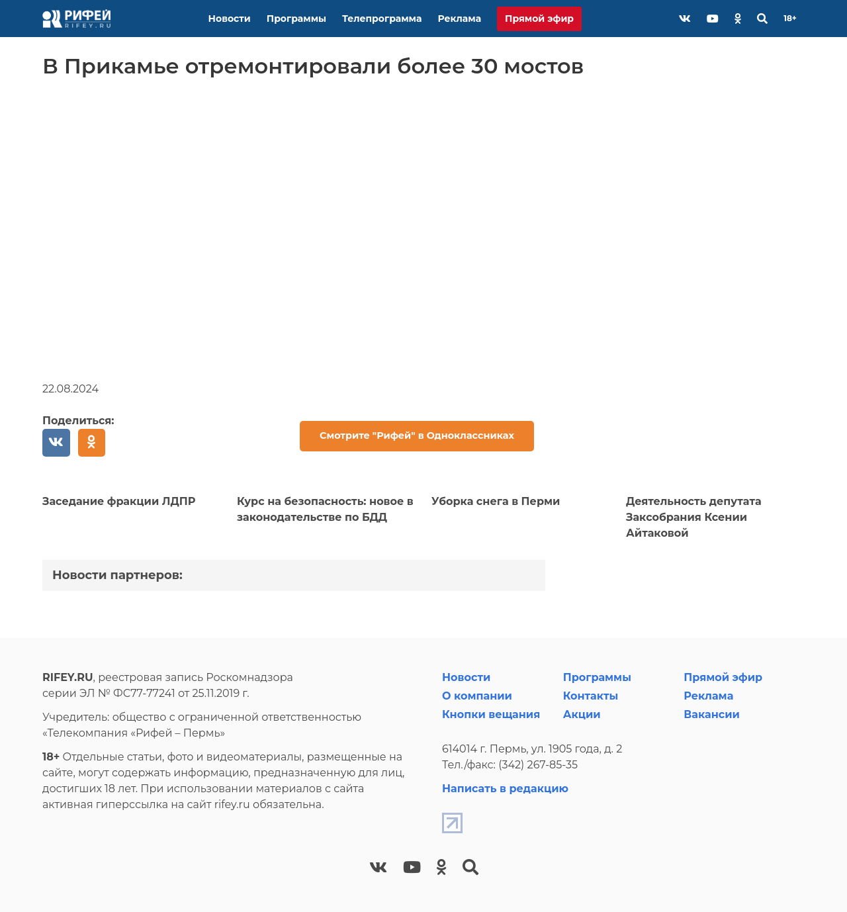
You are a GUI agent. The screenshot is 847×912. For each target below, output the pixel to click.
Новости (229, 18)
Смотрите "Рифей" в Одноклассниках (417, 435)
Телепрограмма (382, 18)
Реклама (459, 18)
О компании (477, 696)
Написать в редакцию (505, 788)
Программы (296, 18)
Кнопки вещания (491, 714)
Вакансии (712, 714)
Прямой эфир (539, 18)
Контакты (591, 696)
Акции (582, 714)
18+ (790, 18)
